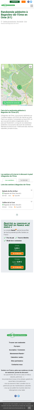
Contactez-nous (17, 364)
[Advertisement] (17, 44)
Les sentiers (9, 180)
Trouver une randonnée (17, 342)
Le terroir (24, 180)
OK (29, 408)
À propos (15, 1)
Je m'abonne (17, 253)
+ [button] (3, 66)
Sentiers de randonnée (9, 21)
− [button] (3, 68)
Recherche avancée (12, 103)
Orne (25, 21)
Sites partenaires (17, 361)
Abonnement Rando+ (17, 353)
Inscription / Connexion (17, 350)
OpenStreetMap (23, 105)
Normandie (20, 21)
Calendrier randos (17, 357)
